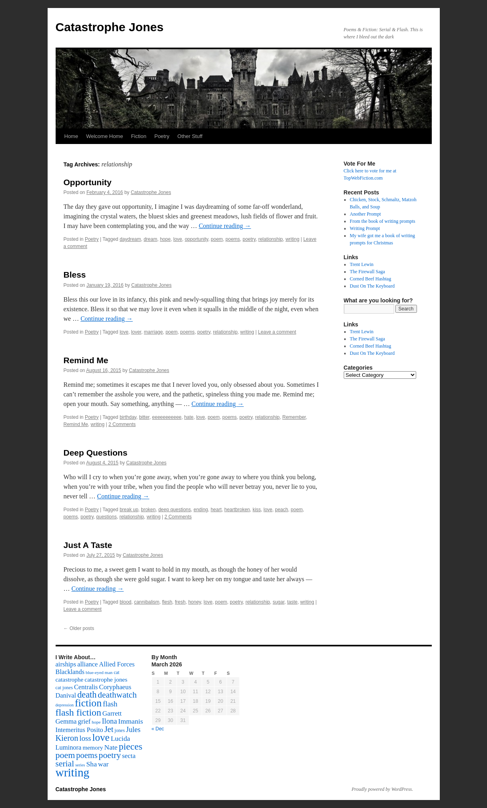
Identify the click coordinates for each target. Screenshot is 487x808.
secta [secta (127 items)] (129, 756)
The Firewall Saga (367, 271)
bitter (144, 417)
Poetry (162, 136)
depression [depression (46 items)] (65, 705)
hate (188, 417)
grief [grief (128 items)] (84, 721)
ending (201, 509)
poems (233, 239)
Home (71, 136)
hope (165, 239)
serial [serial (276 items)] (65, 763)
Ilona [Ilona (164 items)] (109, 721)
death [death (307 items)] (86, 695)
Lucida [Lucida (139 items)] (120, 738)
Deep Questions (96, 452)
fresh (180, 602)
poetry (248, 239)
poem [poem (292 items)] (65, 755)
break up (129, 509)
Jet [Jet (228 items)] (109, 729)
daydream (130, 239)
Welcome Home (104, 136)
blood (125, 602)
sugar (278, 602)
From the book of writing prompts (382, 221)
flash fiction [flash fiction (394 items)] (78, 712)
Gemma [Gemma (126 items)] (66, 721)
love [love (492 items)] (100, 737)
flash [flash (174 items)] (110, 704)
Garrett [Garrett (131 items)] (112, 713)
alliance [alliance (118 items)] (87, 664)
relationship (270, 239)
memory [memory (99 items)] (92, 747)
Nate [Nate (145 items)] (110, 747)
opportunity (196, 239)
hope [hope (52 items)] (96, 722)
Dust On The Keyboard (372, 286)
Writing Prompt (365, 228)
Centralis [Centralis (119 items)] (86, 687)
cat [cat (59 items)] (116, 672)
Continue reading (225, 225)
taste (292, 602)
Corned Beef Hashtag (370, 279)
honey (194, 602)
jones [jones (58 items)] (119, 730)
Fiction (138, 136)
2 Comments (122, 424)
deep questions (174, 509)
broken (148, 509)
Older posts (79, 628)
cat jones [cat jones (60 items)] (64, 687)
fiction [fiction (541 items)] (88, 703)
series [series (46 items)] (80, 765)
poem (217, 239)
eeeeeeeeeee (166, 417)
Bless (75, 274)
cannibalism (146, 602)
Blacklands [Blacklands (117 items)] (70, 672)
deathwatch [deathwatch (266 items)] (117, 695)
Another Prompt (365, 214)
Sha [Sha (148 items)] (91, 764)
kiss (257, 509)
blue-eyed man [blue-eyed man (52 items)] (99, 672)
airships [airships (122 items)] (66, 664)
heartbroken (237, 509)
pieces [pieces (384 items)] (130, 746)
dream (150, 239)
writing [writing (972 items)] (73, 772)
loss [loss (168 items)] (85, 738)
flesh (167, 602)
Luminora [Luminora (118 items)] (69, 747)
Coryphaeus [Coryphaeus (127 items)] (115, 687)
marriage (153, 332)
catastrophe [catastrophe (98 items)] (70, 679)
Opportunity (88, 182)
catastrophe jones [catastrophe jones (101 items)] (105, 679)
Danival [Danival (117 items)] (66, 695)
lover (136, 332)
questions (106, 517)
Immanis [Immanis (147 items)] (130, 721)
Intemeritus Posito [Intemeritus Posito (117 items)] (79, 730)
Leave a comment (277, 332)
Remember (294, 417)
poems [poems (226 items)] (86, 755)
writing (292, 239)
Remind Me (86, 360)
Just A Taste (88, 545)
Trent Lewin (361, 264)
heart (215, 509)
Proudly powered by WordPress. (382, 789)
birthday (128, 417)
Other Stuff (189, 136)
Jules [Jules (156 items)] (133, 730)
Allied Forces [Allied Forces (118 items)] (116, 664)
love (177, 239)
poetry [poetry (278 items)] (110, 755)
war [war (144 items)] (103, 764)
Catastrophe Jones (110, 27)
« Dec (158, 729)
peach (281, 509)
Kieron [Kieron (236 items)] (67, 738)
